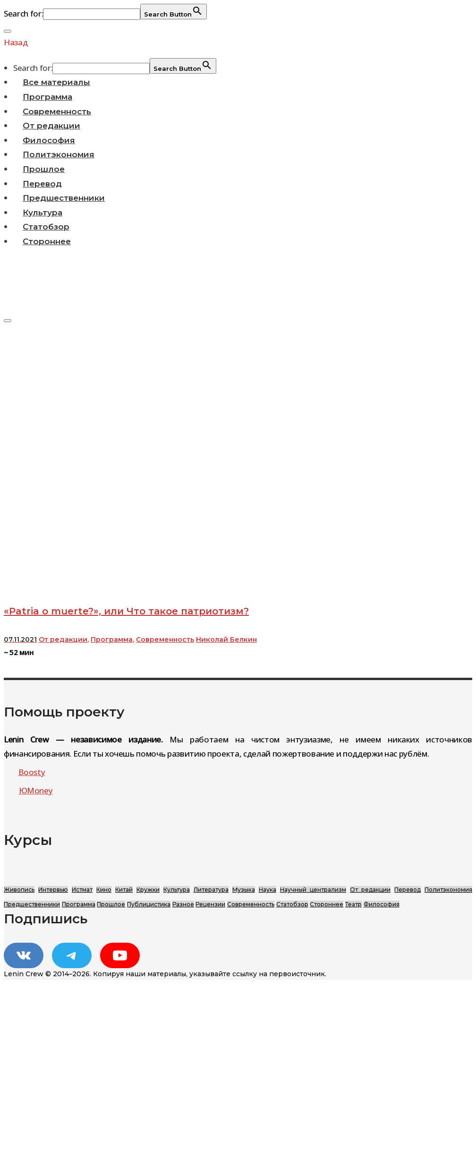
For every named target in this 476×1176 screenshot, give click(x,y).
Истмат (82, 889)
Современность (57, 111)
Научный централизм (313, 889)
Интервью (53, 889)
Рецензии (210, 904)
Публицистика (148, 904)
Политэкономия (58, 154)
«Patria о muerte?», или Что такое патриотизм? (126, 611)
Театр (353, 904)
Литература (211, 889)
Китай (124, 889)
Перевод (42, 183)
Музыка (243, 889)
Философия (49, 140)
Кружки (148, 889)
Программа (47, 97)
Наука (267, 889)
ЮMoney (36, 790)
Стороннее (47, 241)
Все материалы (56, 82)
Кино (103, 889)
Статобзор (46, 226)
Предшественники (64, 198)
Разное (183, 904)
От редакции (51, 125)
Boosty (31, 772)
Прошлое (44, 169)
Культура (42, 212)
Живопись (19, 889)
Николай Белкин (226, 639)
